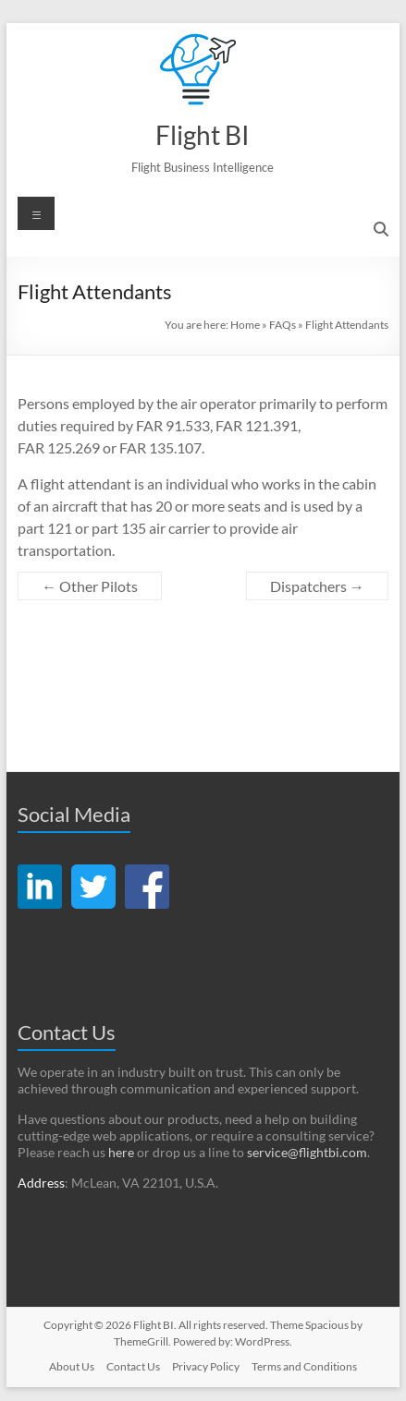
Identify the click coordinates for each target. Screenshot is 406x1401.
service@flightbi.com (307, 1152)
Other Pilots (90, 586)
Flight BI (202, 135)
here (121, 1152)
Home (245, 325)
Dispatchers (317, 586)
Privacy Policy (206, 1366)
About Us (71, 1366)
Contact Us (133, 1366)
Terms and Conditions (304, 1366)
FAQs (282, 325)
